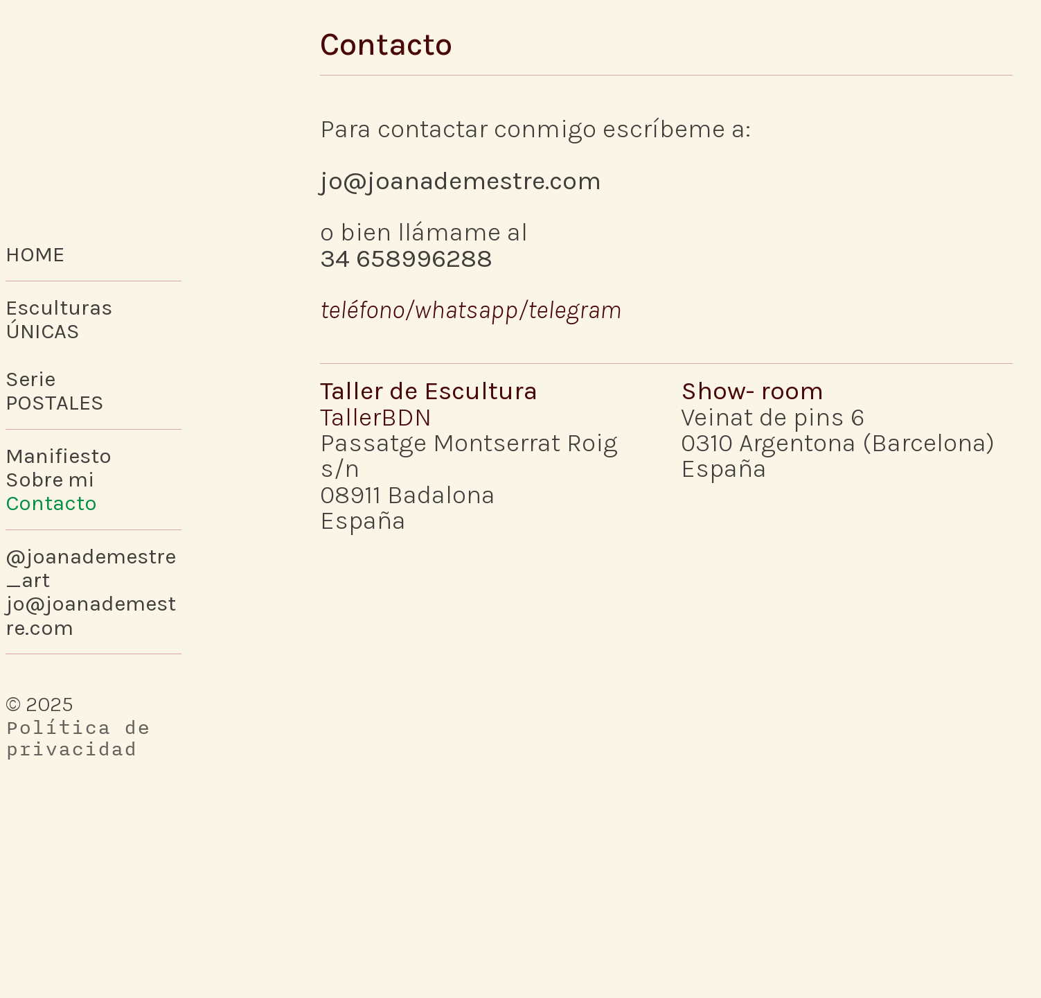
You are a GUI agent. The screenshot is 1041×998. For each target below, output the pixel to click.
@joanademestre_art (91, 568)
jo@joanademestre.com (460, 180)
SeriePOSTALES (55, 390)
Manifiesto (59, 456)
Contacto (51, 503)
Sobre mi (50, 479)
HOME (35, 254)
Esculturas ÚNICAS (59, 319)
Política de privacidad (78, 738)
